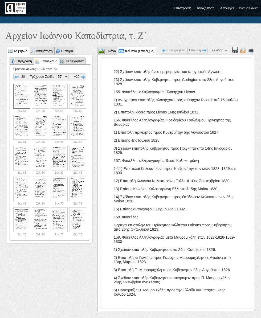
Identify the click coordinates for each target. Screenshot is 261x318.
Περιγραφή (24, 61)
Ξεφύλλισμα (48, 61)
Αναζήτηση (206, 8)
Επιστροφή (182, 8)
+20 (76, 77)
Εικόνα (110, 51)
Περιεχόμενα (75, 61)
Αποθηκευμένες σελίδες (239, 8)
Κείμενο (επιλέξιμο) (139, 51)
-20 (22, 77)
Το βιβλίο (20, 51)
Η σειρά (67, 51)
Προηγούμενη (176, 50)
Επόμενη (195, 50)
